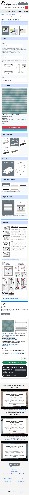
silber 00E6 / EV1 (6, 140)
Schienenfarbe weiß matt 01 (8, 338)
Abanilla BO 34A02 (14, 438)
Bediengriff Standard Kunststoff (9, 339)
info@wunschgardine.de (10, 375)
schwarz (6, 188)
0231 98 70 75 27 (22, 4)
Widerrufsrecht (7, 481)
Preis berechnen (5, 314)
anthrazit (23, 184)
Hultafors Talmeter (21, 411)
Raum (3, 77)
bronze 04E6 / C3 (14, 149)
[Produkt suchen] (26, 7)
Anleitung (26, 11)
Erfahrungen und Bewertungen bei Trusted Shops (14, 474)
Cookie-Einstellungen (7, 478)
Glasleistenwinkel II (14, 29)
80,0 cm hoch (12, 335)
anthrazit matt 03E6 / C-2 (6, 150)
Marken (8, 11)
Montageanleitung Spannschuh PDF (14, 280)
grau (14, 184)
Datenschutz (21, 484)
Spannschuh (5, 28)
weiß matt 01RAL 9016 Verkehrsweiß (14, 141)
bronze (14, 188)
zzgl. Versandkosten (15, 353)
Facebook (14, 469)
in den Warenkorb (14, 362)
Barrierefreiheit (21, 481)
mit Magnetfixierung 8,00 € (20, 207)
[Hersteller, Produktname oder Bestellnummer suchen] (13, 7)
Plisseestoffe (12, 14)
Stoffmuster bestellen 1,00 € (14, 130)
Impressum (7, 487)
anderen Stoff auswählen (14, 127)
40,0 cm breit (5, 335)
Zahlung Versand (7, 484)
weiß (6, 184)
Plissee (19, 11)
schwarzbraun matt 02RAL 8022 (23, 141)
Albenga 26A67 (22, 409)
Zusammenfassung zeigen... (18, 492)
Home (2, 14)
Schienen (14, 11)
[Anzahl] (12, 358)
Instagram (15, 471)
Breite (3, 43)
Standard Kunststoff (8, 166)
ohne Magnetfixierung (8, 206)
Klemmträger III (23, 29)
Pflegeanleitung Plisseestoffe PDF (14, 242)
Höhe (3, 55)
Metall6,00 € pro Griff (20, 166)
